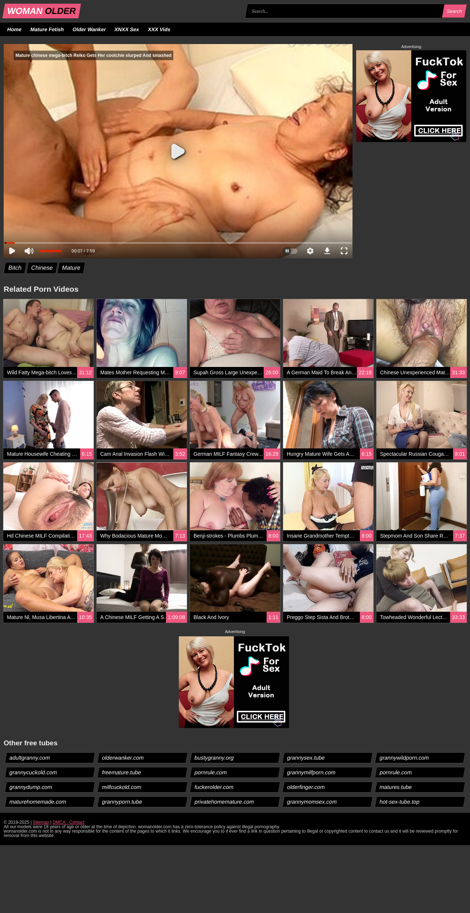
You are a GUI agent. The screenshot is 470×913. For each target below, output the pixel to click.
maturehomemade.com (38, 802)
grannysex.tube (306, 757)
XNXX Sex (127, 29)
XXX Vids (159, 29)
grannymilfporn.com (311, 772)
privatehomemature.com (224, 802)
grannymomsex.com (312, 802)
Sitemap (41, 822)
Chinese (41, 268)
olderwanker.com (123, 757)
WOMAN (42, 11)
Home (14, 29)
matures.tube (396, 787)
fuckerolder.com (214, 787)
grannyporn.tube (122, 802)
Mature (71, 268)
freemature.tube (122, 772)
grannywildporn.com (404, 757)
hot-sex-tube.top (399, 802)
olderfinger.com (306, 787)
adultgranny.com (30, 757)
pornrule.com (211, 772)
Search (454, 11)
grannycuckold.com (33, 772)
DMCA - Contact (68, 822)
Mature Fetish (47, 29)
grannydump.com (31, 787)
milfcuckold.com (122, 787)
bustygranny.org (214, 757)
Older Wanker (89, 29)
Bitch (15, 268)
